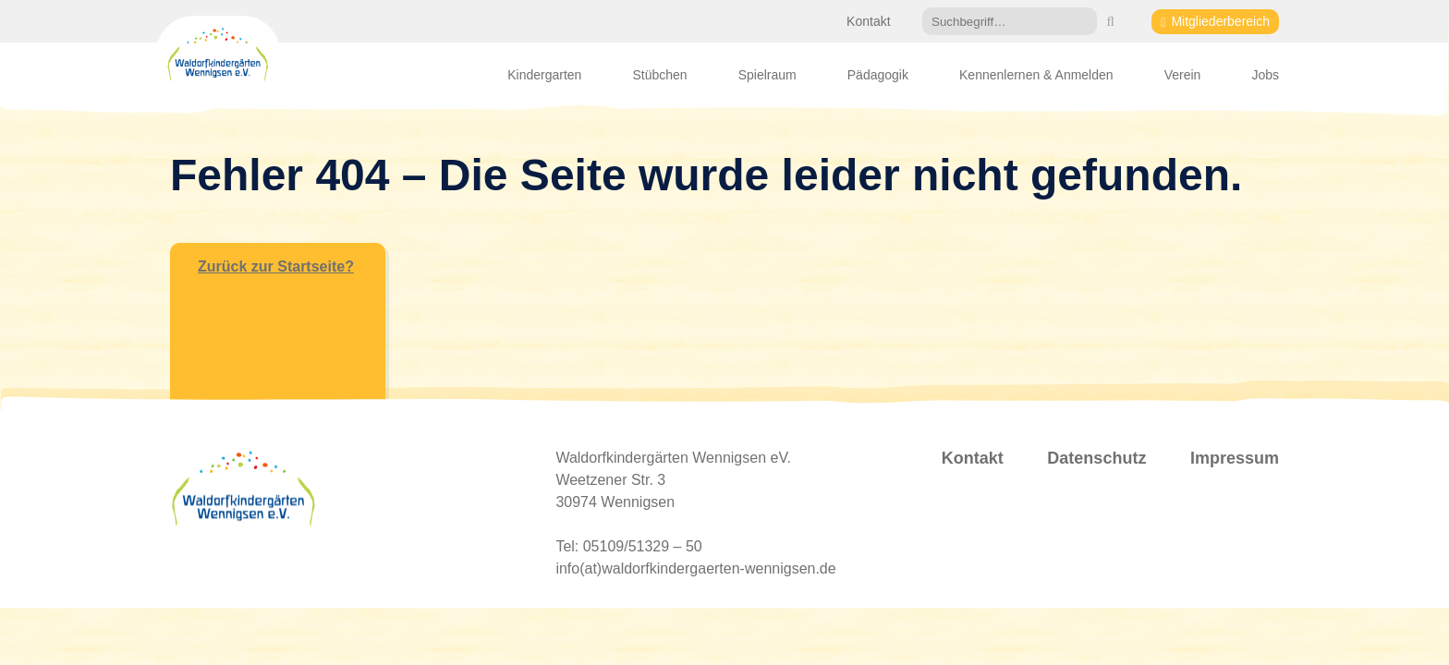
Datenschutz (1096, 458)
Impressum (1234, 458)
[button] (1110, 22)
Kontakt (868, 21)
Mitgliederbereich (1220, 21)
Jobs (1265, 74)
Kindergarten (544, 74)
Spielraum (767, 74)
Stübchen (659, 74)
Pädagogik (877, 74)
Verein (1182, 74)
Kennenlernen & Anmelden (1036, 74)
